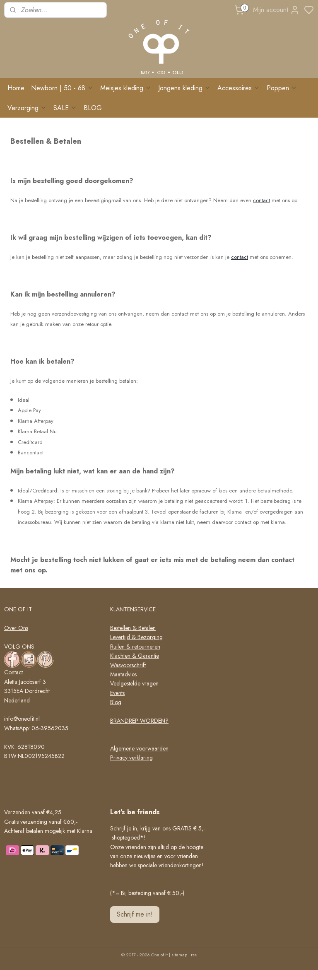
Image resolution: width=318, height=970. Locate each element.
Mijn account (276, 10)
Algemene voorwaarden (139, 748)
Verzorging (27, 108)
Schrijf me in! (135, 914)
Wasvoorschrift (128, 665)
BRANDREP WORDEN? (139, 721)
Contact (13, 672)
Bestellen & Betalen (133, 628)
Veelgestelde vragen (134, 683)
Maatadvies (123, 674)
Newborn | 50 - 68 (62, 88)
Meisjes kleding (126, 88)
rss (194, 954)
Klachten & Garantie (134, 655)
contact (261, 200)
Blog (115, 702)
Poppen (282, 88)
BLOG (93, 108)
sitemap (179, 954)
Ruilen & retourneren (135, 646)
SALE (65, 108)
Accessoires (238, 88)
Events (117, 693)
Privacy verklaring (131, 757)
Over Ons (16, 628)
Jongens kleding (184, 88)
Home (15, 88)
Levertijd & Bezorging (136, 637)
